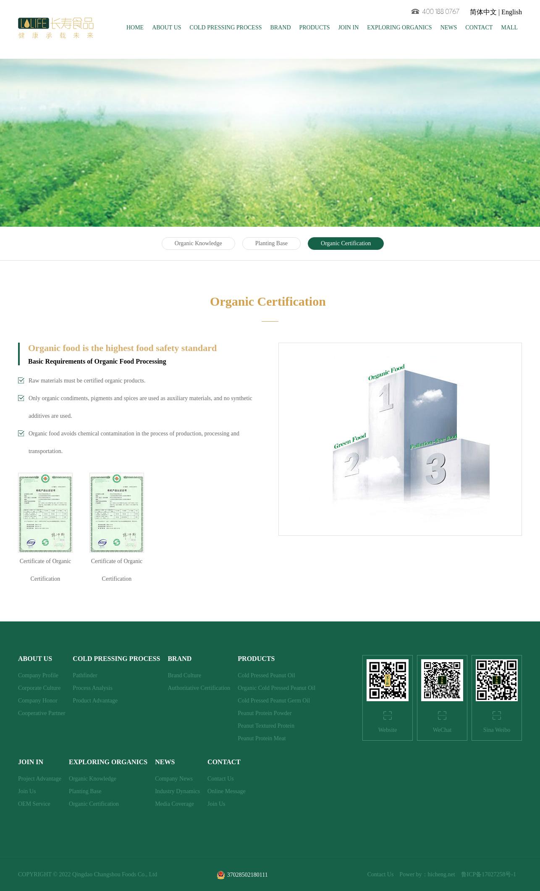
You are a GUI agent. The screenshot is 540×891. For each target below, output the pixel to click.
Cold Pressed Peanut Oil (266, 675)
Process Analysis (93, 688)
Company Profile (38, 675)
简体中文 (483, 12)
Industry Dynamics (177, 791)
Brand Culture (184, 675)
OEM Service (34, 804)
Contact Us (220, 779)
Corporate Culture (39, 688)
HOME (135, 27)
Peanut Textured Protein (266, 726)
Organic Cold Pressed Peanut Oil (276, 688)
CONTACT (479, 27)
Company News (174, 779)
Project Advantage (39, 779)
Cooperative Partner (41, 713)
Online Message (226, 791)
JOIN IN (348, 27)
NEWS (448, 27)
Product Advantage (95, 700)
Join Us (27, 791)
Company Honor (38, 700)
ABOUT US (166, 27)
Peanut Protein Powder (264, 713)
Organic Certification (346, 243)
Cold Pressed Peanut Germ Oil (274, 700)
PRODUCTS (314, 27)
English (511, 12)
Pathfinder (85, 675)
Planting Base (271, 243)
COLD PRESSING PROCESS (226, 27)
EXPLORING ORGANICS (399, 27)
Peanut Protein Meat (262, 738)
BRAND (280, 27)
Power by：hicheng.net (427, 874)
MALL (509, 27)
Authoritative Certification (199, 688)
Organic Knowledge (198, 243)
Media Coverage (174, 804)
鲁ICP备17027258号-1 (488, 874)
